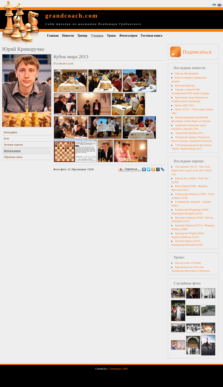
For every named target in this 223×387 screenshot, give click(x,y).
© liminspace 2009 (118, 368)
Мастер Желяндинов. (187, 73)
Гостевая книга (151, 35)
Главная (53, 35)
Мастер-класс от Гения (188, 262)
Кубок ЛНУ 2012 (184, 105)
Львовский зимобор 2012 (189, 133)
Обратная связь (13, 157)
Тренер (82, 35)
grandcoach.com (71, 15)
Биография (10, 132)
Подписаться (197, 52)
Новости (68, 35)
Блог (6, 138)
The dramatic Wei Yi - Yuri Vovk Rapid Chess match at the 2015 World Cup (191, 170)
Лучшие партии (13, 144)
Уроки (111, 35)
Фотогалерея (128, 35)
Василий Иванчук (185, 85)
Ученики (97, 35)
